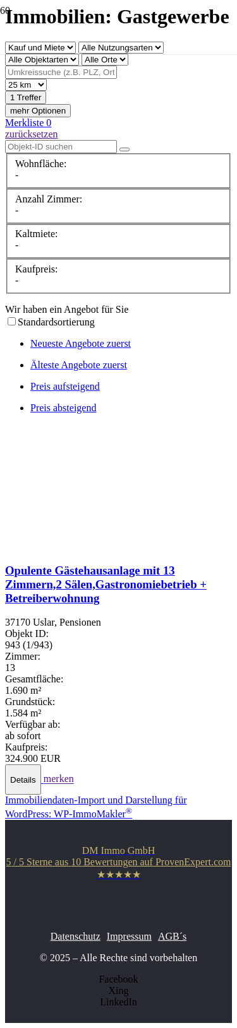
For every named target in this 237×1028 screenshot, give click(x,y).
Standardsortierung (56, 322)
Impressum (129, 936)
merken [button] (59, 779)
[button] (24, 779)
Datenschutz (75, 936)
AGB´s (172, 936)
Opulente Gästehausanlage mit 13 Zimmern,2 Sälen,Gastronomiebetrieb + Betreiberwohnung (106, 584)
